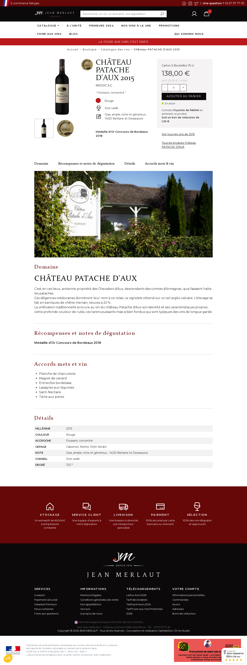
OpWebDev (165, 630)
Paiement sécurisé (46, 599)
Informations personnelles (188, 595)
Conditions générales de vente (99, 599)
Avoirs (176, 604)
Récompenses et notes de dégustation (86, 163)
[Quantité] (174, 87)
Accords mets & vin (159, 163)
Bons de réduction (184, 613)
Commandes (180, 599)
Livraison (39, 595)
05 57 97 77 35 (234, 3)
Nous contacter (44, 609)
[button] (8, 658)
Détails (129, 163)
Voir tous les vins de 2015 (178, 134)
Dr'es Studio (182, 630)
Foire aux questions (46, 613)
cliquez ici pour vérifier (158, 622)
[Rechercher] (123, 14)
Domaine (41, 163)
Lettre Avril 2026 (136, 595)
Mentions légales (90, 595)
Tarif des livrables (136, 599)
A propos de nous (91, 613)
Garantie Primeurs (45, 604)
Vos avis (85, 609)
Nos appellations (90, 604)
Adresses (178, 609)
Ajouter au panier (184, 96)
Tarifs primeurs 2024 (138, 604)
